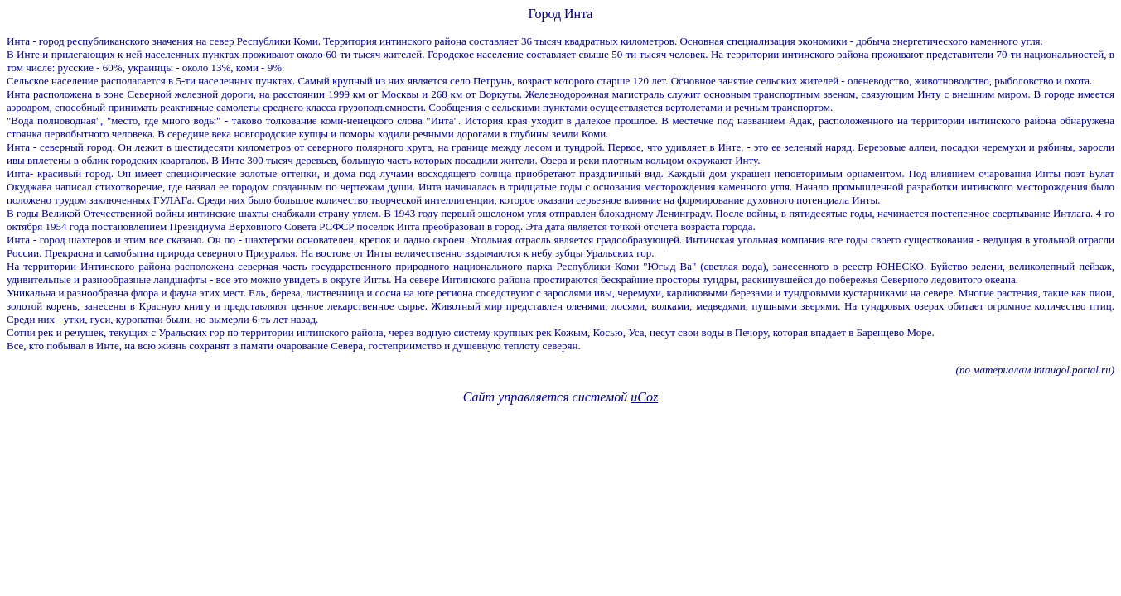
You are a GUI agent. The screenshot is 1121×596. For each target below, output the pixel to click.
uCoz (644, 397)
